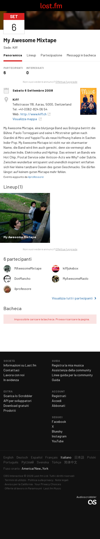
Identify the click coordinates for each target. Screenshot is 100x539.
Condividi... (94, 23)
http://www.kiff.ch (33, 114)
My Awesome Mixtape (30, 40)
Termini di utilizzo (15, 479)
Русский (27, 462)
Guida (56, 380)
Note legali (61, 479)
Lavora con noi (13, 375)
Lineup (31, 55)
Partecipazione (51, 55)
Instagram (59, 436)
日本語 (79, 457)
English (8, 457)
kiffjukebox (70, 268)
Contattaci (11, 370)
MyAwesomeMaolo (75, 278)
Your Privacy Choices (47, 484)
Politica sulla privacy (40, 479)
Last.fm (51, 5)
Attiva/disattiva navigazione (5, 5)
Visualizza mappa (25, 119)
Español (36, 457)
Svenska (43, 462)
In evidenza (11, 380)
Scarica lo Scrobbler (17, 396)
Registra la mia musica (68, 365)
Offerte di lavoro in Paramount (23, 488)
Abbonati (58, 405)
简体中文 (70, 462)
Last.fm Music (52, 488)
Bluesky (57, 431)
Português (10, 462)
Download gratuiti (16, 405)
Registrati (59, 396)
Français (51, 457)
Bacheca (12, 308)
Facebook (59, 422)
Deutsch (22, 457)
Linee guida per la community (72, 375)
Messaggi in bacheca (81, 55)
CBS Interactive (13, 475)
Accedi (56, 401)
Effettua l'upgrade (66, 81)
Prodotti (9, 410)
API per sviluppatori (17, 401)
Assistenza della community (71, 370)
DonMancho (22, 278)
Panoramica (13, 55)
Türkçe (56, 462)
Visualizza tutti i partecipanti (72, 298)
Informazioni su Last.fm (19, 365)
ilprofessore (36, 176)
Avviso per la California (19, 484)
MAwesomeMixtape (27, 268)
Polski (91, 457)
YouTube (57, 441)
